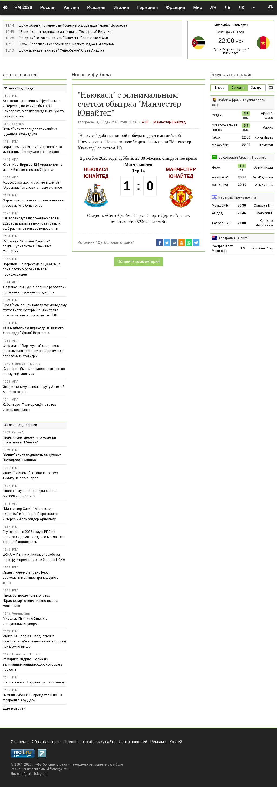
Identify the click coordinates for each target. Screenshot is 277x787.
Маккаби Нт (221, 205)
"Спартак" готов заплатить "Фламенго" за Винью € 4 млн (65, 38)
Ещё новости (14, 708)
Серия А (18, 124)
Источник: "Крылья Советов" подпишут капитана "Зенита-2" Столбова (27, 246)
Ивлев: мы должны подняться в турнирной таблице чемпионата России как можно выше (34, 641)
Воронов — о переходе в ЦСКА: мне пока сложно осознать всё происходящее (31, 269)
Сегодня (238, 87)
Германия (147, 7)
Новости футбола (91, 74)
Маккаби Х (264, 213)
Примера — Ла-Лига (26, 364)
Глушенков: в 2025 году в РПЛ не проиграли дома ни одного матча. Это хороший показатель (34, 537)
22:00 (246, 137)
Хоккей (175, 742)
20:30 (242, 177)
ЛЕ (227, 7)
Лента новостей (20, 74)
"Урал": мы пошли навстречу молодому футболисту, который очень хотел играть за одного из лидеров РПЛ (35, 310)
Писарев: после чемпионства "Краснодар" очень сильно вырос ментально (30, 600)
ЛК (241, 7)
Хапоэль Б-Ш (222, 223)
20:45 (242, 213)
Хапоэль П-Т (263, 205)
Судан (217, 115)
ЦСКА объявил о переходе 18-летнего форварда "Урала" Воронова (73, 25)
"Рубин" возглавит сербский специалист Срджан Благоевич (67, 44)
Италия (121, 7)
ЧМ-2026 (23, 7)
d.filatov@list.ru (58, 769)
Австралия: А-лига (233, 238)
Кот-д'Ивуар (264, 137)
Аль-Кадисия (263, 177)
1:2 (242, 248)
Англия (71, 7)
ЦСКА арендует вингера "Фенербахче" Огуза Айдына (61, 50)
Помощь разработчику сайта (90, 742)
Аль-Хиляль (264, 185)
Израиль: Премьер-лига (237, 197)
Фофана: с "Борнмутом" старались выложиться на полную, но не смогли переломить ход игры (33, 351)
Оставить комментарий (138, 261)
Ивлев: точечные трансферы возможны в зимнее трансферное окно (30, 577)
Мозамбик (222, 25)
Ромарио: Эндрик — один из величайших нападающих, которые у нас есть (32, 664)
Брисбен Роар (262, 248)
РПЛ (15, 96)
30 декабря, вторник (20, 425)
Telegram (41, 774)
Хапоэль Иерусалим (264, 223)
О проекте (20, 742)
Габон (216, 137)
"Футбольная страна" (115, 242)
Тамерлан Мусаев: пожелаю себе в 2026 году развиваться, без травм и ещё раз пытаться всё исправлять (31, 223)
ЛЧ (213, 7)
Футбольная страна (52, 764)
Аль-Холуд (220, 185)
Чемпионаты (21, 613)
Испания (96, 7)
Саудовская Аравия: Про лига (242, 157)
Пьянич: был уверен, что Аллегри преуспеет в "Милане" (29, 439)
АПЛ (145, 122)
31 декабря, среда (19, 88)
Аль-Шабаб (220, 177)
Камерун (241, 25)
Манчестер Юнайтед (169, 122)
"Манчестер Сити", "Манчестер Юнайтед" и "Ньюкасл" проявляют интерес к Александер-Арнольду (30, 514)
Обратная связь (46, 742)
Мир (197, 7)
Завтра (256, 87)
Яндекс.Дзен (21, 774)
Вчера (219, 87)
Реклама (158, 742)
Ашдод (217, 213)
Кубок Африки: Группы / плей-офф (231, 51)
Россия (48, 7)
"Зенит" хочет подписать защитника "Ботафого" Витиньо (65, 32)
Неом (216, 167)
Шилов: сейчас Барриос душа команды (35, 682)
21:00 (242, 223)
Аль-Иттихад (263, 167)
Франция (175, 7)
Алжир (268, 127)
